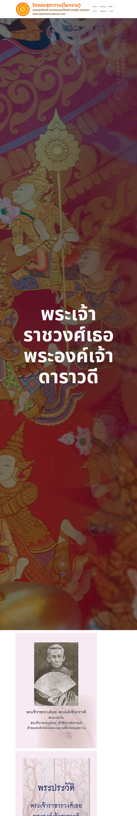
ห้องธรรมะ (103, 11)
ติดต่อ (111, 11)
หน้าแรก (95, 7)
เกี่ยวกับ (95, 11)
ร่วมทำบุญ (102, 7)
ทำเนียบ (110, 7)
